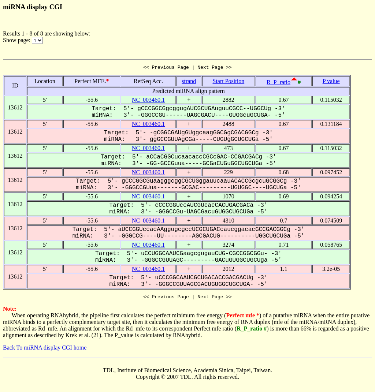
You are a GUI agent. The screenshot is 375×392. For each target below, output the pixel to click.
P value (331, 82)
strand (189, 82)
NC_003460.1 (148, 101)
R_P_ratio (278, 83)
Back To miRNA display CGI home (44, 350)
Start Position (228, 82)
